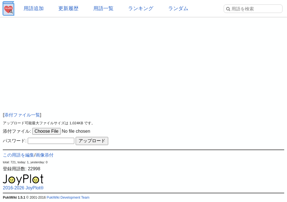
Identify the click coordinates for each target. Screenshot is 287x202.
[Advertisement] (143, 61)
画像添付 (45, 155)
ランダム (178, 8)
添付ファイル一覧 (22, 115)
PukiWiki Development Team (68, 197)
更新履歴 (68, 8)
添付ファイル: (17, 131)
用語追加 (34, 8)
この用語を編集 (18, 155)
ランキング (140, 8)
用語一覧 (103, 8)
